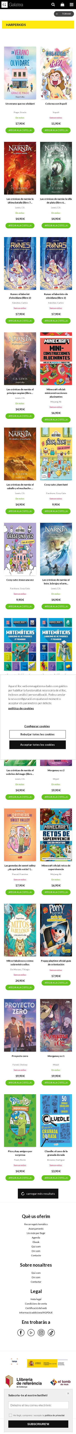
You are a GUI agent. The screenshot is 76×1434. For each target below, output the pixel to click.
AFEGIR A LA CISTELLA (20, 130)
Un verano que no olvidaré (20, 103)
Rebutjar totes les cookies (37, 734)
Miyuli (56, 779)
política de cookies (21, 708)
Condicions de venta (36, 1303)
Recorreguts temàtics (36, 1224)
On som (36, 1250)
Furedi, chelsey (20, 1064)
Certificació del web (36, 1308)
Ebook (36, 1242)
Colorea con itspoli (56, 103)
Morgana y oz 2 (56, 770)
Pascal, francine (20, 874)
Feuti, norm (20, 1160)
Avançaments (36, 1228)
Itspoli (56, 112)
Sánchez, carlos (20, 303)
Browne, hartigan (56, 1160)
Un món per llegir (36, 1233)
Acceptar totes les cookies (37, 744)
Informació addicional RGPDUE (36, 1312)
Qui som (36, 1246)
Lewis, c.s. (20, 207)
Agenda (36, 1237)
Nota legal (36, 1299)
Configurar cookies (19, 1424)
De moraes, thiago (20, 969)
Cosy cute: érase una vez (20, 579)
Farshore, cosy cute (56, 493)
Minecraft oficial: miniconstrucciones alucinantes (56, 393)
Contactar (36, 1281)
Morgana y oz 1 (56, 1056)
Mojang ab (55, 401)
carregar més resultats (40, 1193)
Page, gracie (20, 112)
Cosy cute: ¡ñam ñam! (56, 484)
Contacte (36, 1255)
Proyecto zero (20, 1056)
